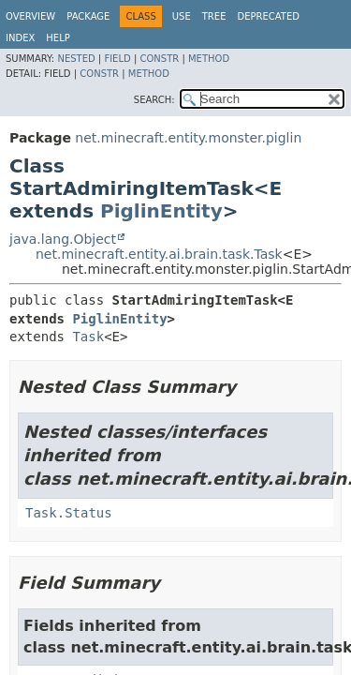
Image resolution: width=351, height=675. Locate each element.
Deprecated (268, 16)
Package (88, 16)
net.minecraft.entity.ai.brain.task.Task (159, 254)
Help (57, 38)
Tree (214, 16)
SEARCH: (154, 100)
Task (88, 336)
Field (117, 58)
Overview (30, 16)
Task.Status (68, 512)
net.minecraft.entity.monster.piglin (188, 137)
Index (20, 38)
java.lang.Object (62, 239)
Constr (159, 58)
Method (208, 58)
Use (181, 16)
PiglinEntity (161, 211)
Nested (76, 58)
